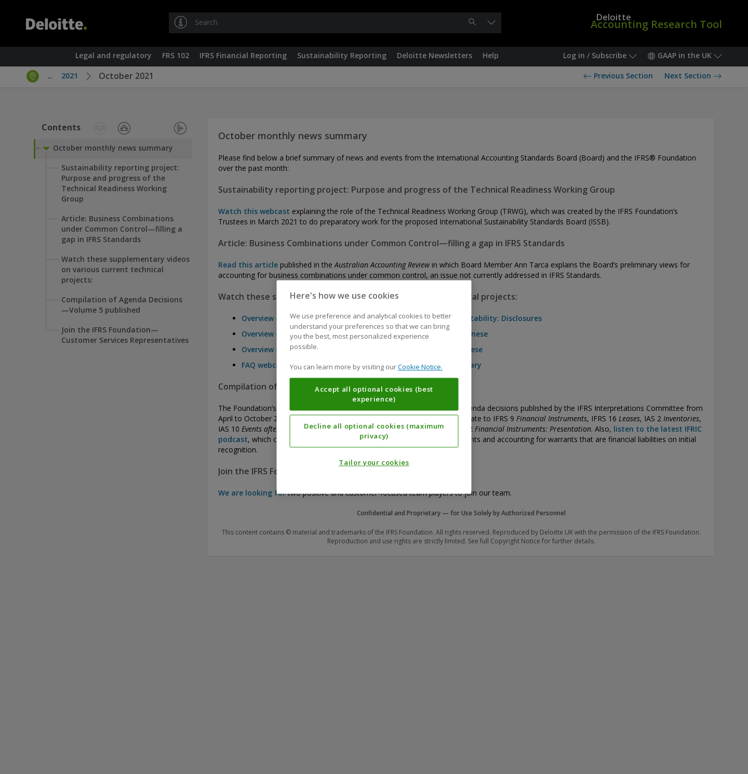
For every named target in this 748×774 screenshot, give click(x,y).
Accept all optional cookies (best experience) (374, 394)
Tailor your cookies (374, 463)
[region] (374, 386)
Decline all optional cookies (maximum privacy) (374, 431)
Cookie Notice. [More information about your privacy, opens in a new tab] (420, 367)
